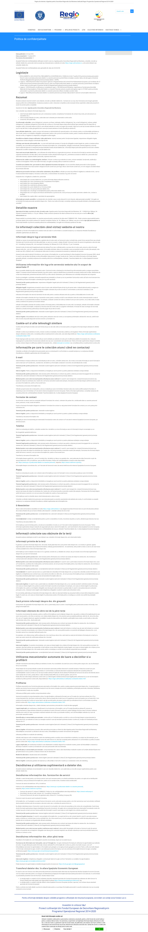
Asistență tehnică (112, 30)
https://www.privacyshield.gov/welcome (66, 880)
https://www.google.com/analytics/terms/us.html (30, 861)
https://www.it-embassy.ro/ (85, 791)
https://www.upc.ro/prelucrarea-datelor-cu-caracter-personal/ (37, 462)
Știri (83, 30)
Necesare (47, 929)
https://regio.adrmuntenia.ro (73, 63)
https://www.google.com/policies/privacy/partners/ (43, 851)
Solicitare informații (95, 30)
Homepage (31, 30)
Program (57, 30)
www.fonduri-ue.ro (118, 898)
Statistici (57, 929)
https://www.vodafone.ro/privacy (71, 462)
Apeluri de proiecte (72, 30)
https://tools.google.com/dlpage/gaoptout (72, 864)
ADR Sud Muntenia (44, 30)
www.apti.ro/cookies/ (63, 343)
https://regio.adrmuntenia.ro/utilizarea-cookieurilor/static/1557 (67, 678)
